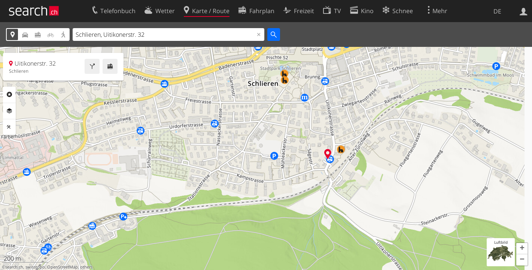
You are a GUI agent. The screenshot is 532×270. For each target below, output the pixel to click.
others (86, 267)
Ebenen (9, 111)
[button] (522, 248)
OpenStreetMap (62, 267)
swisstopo (35, 267)
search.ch (14, 267)
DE (497, 11)
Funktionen (9, 127)
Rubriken (9, 94)
